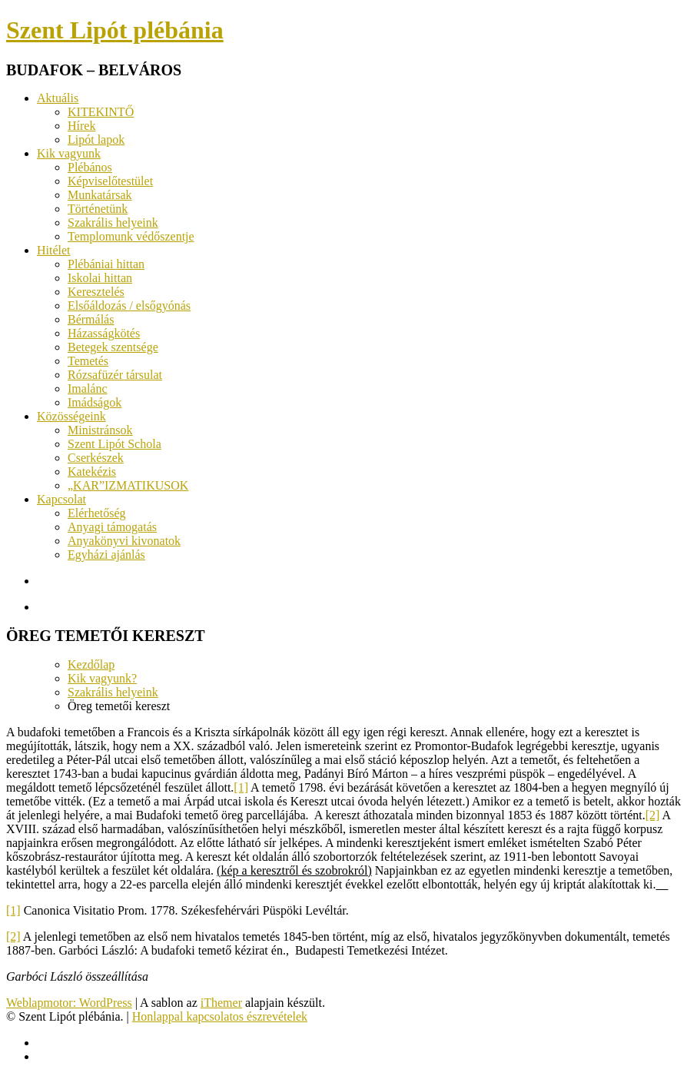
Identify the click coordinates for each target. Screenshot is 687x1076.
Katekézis (92, 471)
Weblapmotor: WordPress (69, 1002)
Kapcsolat (61, 499)
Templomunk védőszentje (131, 236)
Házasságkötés (104, 333)
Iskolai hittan (100, 277)
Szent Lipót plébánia (115, 30)
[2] (653, 815)
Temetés (88, 360)
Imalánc (88, 388)
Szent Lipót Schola (114, 443)
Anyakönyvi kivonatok (124, 540)
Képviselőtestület (110, 181)
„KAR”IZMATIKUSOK (128, 485)
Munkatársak (100, 194)
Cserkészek (96, 457)
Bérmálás (91, 319)
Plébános (90, 167)
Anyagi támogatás (112, 526)
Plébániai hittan (106, 264)
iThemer (221, 1002)
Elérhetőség (97, 513)
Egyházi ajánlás (106, 554)
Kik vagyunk (69, 153)
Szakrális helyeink (113, 222)
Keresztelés (96, 291)
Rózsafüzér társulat (115, 374)
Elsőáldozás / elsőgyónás (129, 305)
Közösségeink (71, 416)
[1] (241, 787)
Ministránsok (100, 430)
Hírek (81, 125)
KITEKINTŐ (101, 111)
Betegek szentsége (113, 347)
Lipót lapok (96, 139)
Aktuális (57, 98)
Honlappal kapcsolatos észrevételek (219, 1016)
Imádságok (94, 402)
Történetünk (98, 208)
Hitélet (54, 250)
